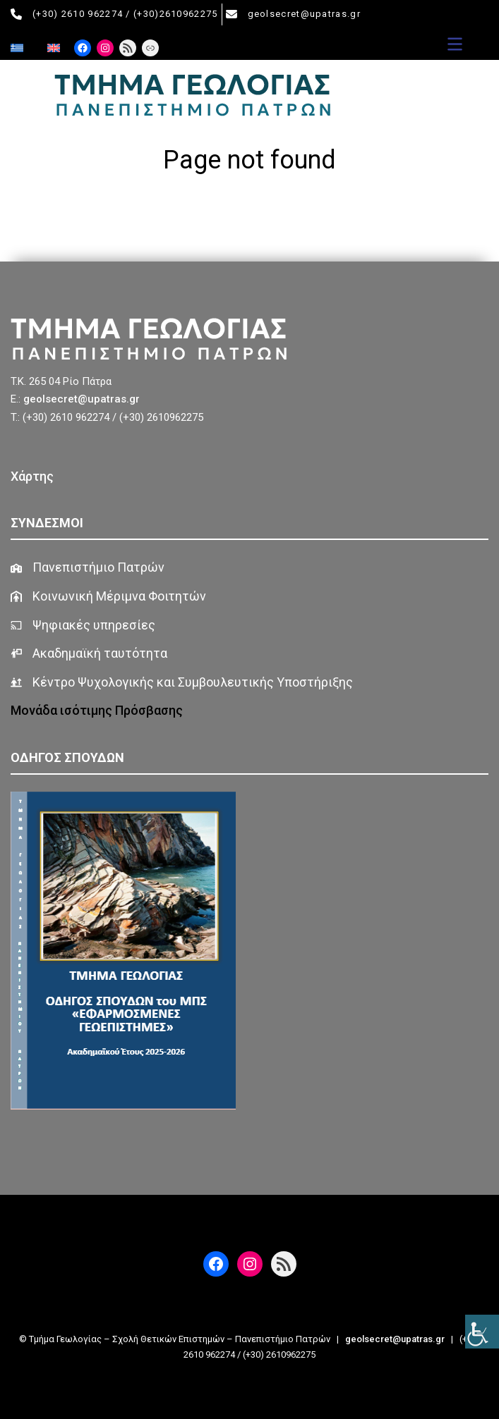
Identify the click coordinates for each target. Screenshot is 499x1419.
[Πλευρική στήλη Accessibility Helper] (482, 1332)
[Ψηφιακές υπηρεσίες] (83, 626)
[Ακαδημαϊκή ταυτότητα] (89, 654)
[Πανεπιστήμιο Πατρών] (87, 568)
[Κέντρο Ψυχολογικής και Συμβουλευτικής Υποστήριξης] (182, 683)
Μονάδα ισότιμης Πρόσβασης (98, 710)
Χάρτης (32, 476)
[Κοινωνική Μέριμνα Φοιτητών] (108, 597)
